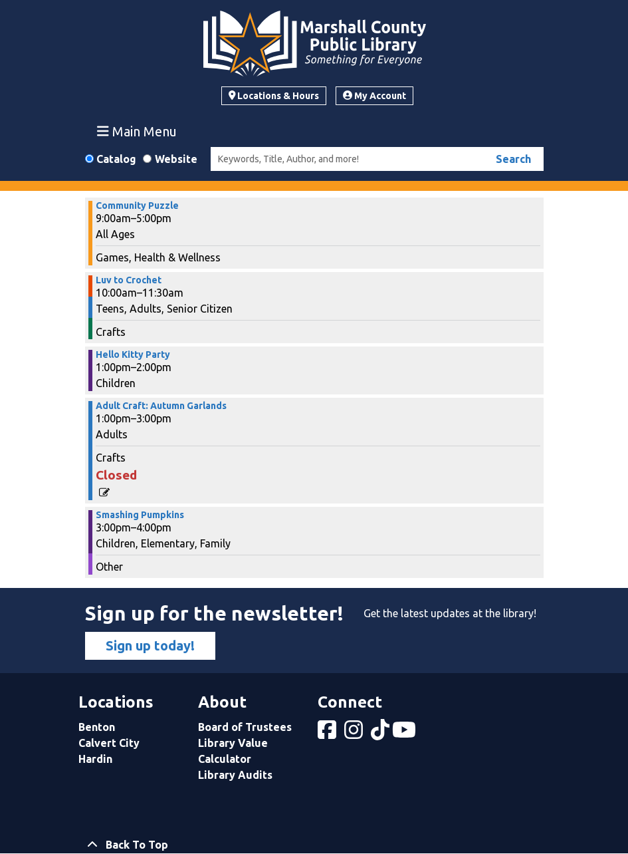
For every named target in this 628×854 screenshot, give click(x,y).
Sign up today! (150, 645)
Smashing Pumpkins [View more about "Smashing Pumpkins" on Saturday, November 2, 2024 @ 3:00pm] (140, 514)
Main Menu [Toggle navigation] (137, 131)
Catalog (116, 159)
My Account (374, 95)
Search (513, 159)
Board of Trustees (245, 727)
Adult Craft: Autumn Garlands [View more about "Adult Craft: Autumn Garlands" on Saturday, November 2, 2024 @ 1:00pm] (161, 405)
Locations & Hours (274, 95)
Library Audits (235, 775)
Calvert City (109, 743)
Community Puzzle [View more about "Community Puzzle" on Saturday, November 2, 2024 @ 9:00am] (137, 205)
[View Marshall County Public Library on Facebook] (328, 734)
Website (176, 159)
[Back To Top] (314, 844)
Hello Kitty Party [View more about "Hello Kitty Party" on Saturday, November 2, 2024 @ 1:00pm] (133, 354)
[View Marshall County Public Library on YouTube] (405, 734)
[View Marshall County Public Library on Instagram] (355, 734)
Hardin (95, 759)
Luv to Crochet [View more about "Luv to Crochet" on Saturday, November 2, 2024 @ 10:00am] (128, 280)
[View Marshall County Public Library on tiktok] (381, 734)
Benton (96, 727)
